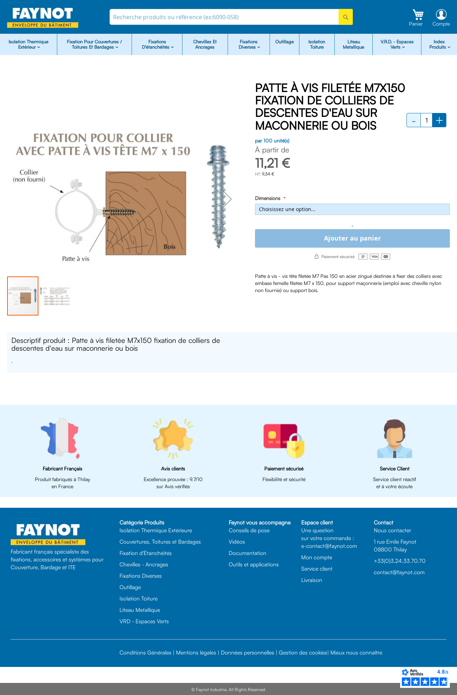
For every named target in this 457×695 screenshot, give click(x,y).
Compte (441, 24)
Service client (317, 568)
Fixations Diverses (140, 575)
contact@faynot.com (399, 572)
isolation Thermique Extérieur (28, 44)
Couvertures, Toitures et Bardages (160, 541)
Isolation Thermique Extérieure (155, 530)
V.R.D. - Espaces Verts (397, 44)
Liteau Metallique (353, 44)
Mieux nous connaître (356, 652)
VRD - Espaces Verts (144, 621)
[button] (227, 199)
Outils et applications (254, 564)
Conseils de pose (249, 530)
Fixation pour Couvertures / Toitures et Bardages (94, 44)
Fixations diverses (248, 44)
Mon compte (316, 557)
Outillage (284, 41)
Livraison (311, 579)
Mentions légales (196, 652)
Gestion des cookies (303, 652)
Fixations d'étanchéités (156, 44)
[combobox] (231, 17)
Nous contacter (392, 530)
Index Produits (438, 44)
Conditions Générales (145, 652)
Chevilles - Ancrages (143, 564)
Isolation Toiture (316, 44)
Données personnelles (247, 652)
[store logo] (42, 15)
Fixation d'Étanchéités (145, 552)
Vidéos (237, 541)
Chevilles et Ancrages (205, 44)
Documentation (247, 552)
